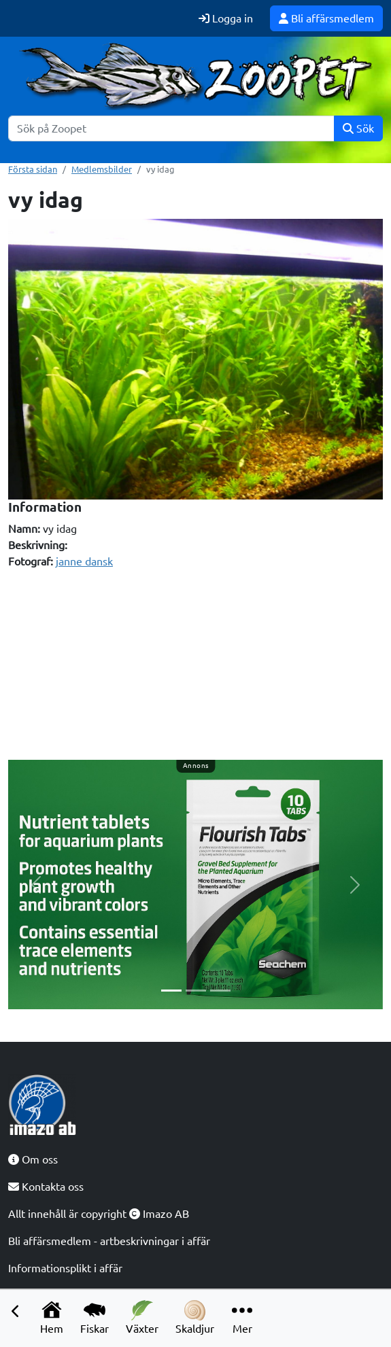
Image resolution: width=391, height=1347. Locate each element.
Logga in (226, 18)
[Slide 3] (220, 990)
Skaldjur (194, 1317)
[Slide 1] (171, 990)
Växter (142, 1317)
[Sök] (171, 128)
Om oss (33, 1159)
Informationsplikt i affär (65, 1268)
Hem (51, 1317)
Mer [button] (242, 1317)
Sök (358, 128)
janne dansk (84, 561)
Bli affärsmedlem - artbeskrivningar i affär (109, 1241)
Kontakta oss (46, 1186)
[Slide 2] (196, 990)
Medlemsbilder (101, 169)
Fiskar (94, 1317)
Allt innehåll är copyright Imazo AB (98, 1214)
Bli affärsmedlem (326, 18)
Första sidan (32, 169)
